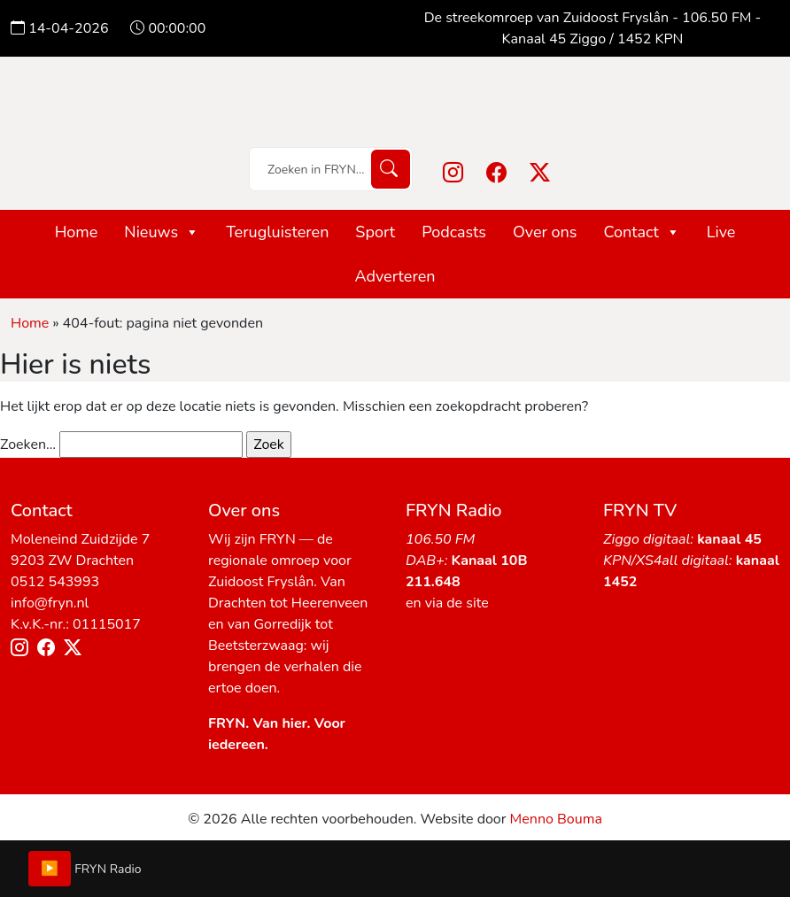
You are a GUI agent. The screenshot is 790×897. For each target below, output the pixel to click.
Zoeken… (28, 444)
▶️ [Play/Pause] (49, 868)
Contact (641, 232)
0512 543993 (55, 582)
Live (721, 232)
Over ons (545, 232)
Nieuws (161, 232)
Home (76, 232)
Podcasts (454, 232)
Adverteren (394, 276)
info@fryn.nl (50, 603)
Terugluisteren (277, 232)
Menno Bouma (556, 819)
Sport (375, 232)
